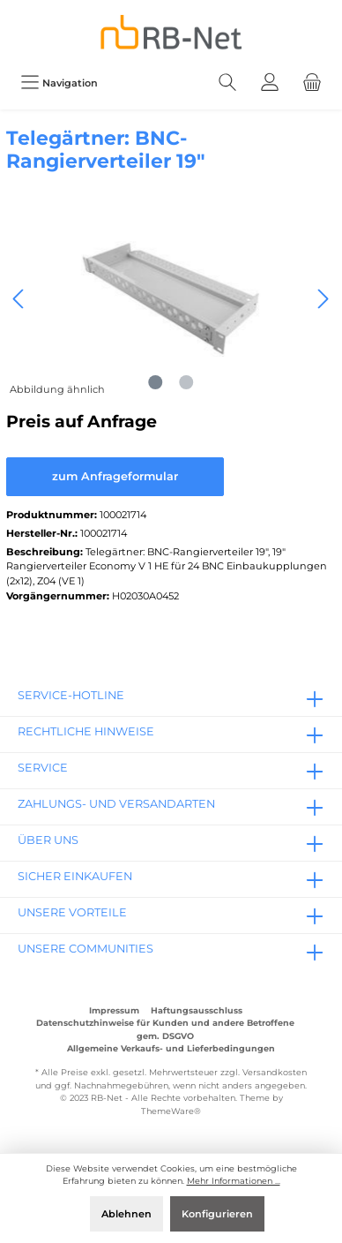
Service (43, 767)
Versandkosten (274, 1072)
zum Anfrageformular (115, 476)
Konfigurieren (217, 1214)
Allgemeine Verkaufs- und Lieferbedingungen (171, 1048)
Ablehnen (126, 1214)
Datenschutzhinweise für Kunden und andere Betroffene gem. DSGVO (165, 1029)
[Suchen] (227, 82)
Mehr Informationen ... (233, 1181)
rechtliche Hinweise (86, 731)
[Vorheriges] (19, 299)
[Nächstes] (322, 299)
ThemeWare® (171, 1111)
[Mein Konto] (270, 82)
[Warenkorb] (312, 82)
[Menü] (59, 82)
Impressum (114, 1010)
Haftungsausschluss (196, 1010)
